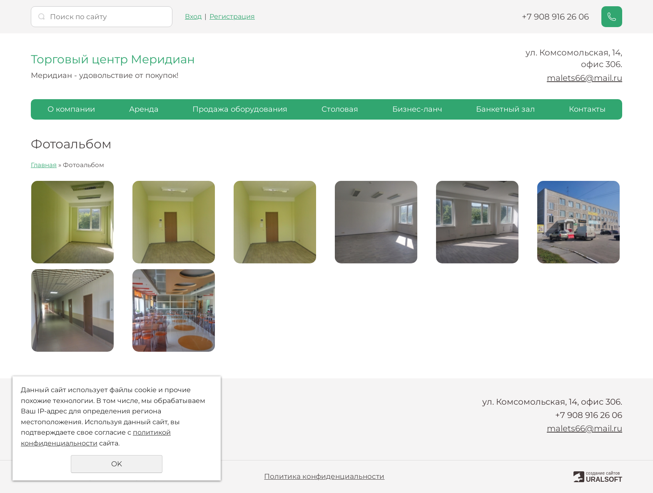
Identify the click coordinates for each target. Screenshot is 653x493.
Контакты (587, 109)
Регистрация (232, 16)
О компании (71, 109)
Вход (193, 16)
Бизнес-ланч (417, 109)
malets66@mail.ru (584, 78)
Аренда (144, 109)
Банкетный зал (505, 109)
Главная (44, 165)
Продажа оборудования (239, 109)
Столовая (340, 109)
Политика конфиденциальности (324, 476)
